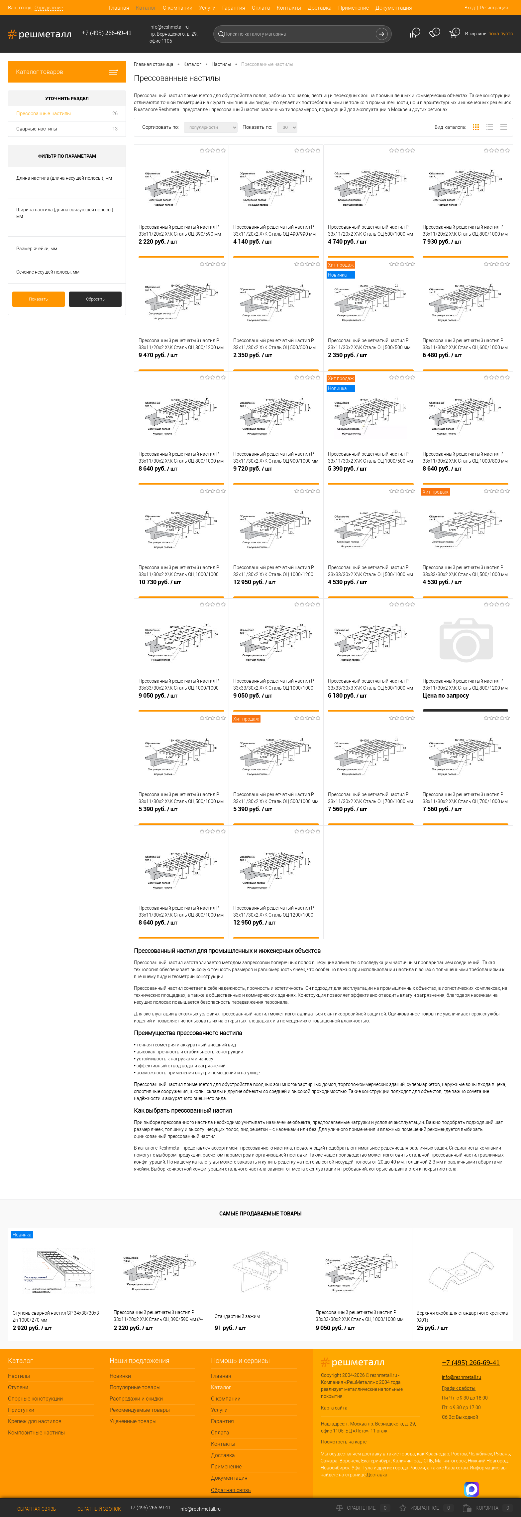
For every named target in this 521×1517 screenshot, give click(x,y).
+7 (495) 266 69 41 (150, 1508)
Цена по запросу (446, 698)
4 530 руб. (371, 587)
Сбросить (95, 299)
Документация (393, 8)
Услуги (207, 8)
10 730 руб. (181, 587)
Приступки (21, 1410)
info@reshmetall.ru (461, 1377)
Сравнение (363, 1508)
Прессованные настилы (43, 113)
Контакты (289, 8)
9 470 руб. (181, 360)
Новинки (120, 1376)
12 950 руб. (276, 587)
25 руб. (432, 1328)
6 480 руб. (465, 360)
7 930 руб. (465, 247)
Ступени (18, 1387)
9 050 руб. (181, 701)
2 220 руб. (181, 247)
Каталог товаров (67, 72)
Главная (119, 8)
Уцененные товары (133, 1421)
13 (115, 129)
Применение (353, 8)
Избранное (426, 1508)
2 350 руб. (276, 360)
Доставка (320, 8)
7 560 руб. (371, 814)
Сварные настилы (36, 129)
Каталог (146, 8)
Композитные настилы (36, 1432)
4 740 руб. (371, 247)
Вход (468, 8)
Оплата (261, 8)
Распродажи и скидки (136, 1399)
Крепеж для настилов (34, 1421)
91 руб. (230, 1328)
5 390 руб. (371, 474)
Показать (38, 299)
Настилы (19, 1376)
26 (115, 113)
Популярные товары (135, 1387)
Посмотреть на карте (343, 1441)
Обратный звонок (93, 1509)
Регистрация (493, 8)
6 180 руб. (371, 701)
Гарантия (233, 8)
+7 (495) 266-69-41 (471, 1362)
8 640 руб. (181, 474)
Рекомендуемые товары (140, 1410)
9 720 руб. (276, 474)
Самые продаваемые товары (260, 1213)
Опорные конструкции (35, 1399)
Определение (49, 7)
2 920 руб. (32, 1328)
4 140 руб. (276, 247)
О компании (177, 8)
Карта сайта (334, 1407)
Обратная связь (231, 1490)
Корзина (488, 1508)
